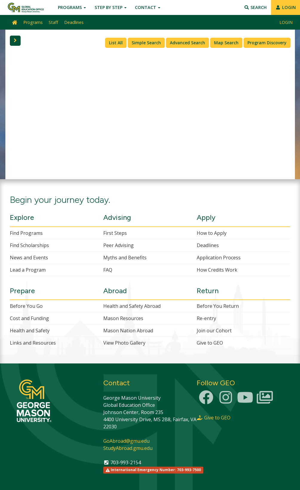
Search (255, 7)
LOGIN (285, 7)
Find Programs (26, 233)
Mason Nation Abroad (128, 330)
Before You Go (26, 306)
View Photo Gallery (124, 343)
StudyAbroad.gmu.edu (128, 448)
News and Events (29, 257)
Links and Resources (33, 343)
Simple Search (146, 42)
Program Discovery (267, 42)
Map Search (226, 42)
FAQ (107, 270)
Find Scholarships (29, 245)
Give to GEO (210, 343)
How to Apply (212, 233)
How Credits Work (217, 270)
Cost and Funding (29, 318)
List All (116, 42)
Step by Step (111, 7)
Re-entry (206, 318)
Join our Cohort (214, 330)
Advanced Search (187, 42)
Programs (72, 7)
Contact (147, 7)
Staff (53, 22)
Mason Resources (123, 318)
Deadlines (74, 22)
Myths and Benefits (125, 257)
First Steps (115, 233)
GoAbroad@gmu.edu (126, 441)
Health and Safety (30, 330)
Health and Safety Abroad (132, 306)
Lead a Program (28, 270)
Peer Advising (118, 245)
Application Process (219, 257)
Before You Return (218, 306)
